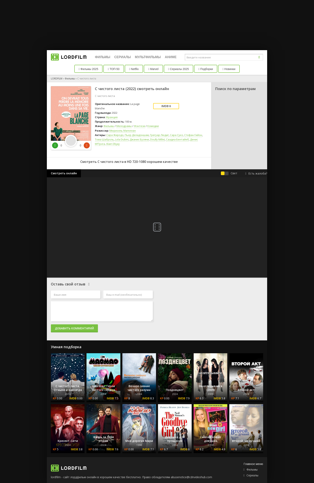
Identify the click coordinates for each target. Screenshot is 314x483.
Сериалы (122, 57)
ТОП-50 (113, 69)
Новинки (228, 69)
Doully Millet (157, 139)
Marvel (153, 69)
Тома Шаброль (104, 139)
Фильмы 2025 (88, 69)
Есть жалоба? (256, 173)
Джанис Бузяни (139, 139)
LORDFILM (56, 78)
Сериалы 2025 (178, 69)
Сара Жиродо (115, 135)
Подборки (205, 69)
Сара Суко (176, 135)
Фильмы (102, 57)
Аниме (171, 57)
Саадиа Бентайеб (177, 139)
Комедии (153, 126)
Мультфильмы (148, 57)
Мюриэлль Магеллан (122, 130)
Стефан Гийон (193, 135)
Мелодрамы (124, 126)
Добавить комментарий (74, 328)
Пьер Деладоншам (137, 135)
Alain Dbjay (113, 144)
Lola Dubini (122, 139)
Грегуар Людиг (159, 135)
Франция (112, 117)
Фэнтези (139, 126)
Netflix (134, 69)
